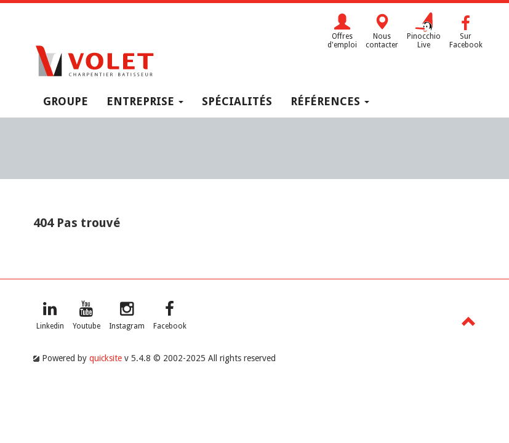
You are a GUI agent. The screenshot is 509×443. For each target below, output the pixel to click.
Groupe (65, 101)
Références (330, 101)
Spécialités (237, 101)
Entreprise (144, 101)
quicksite (105, 358)
